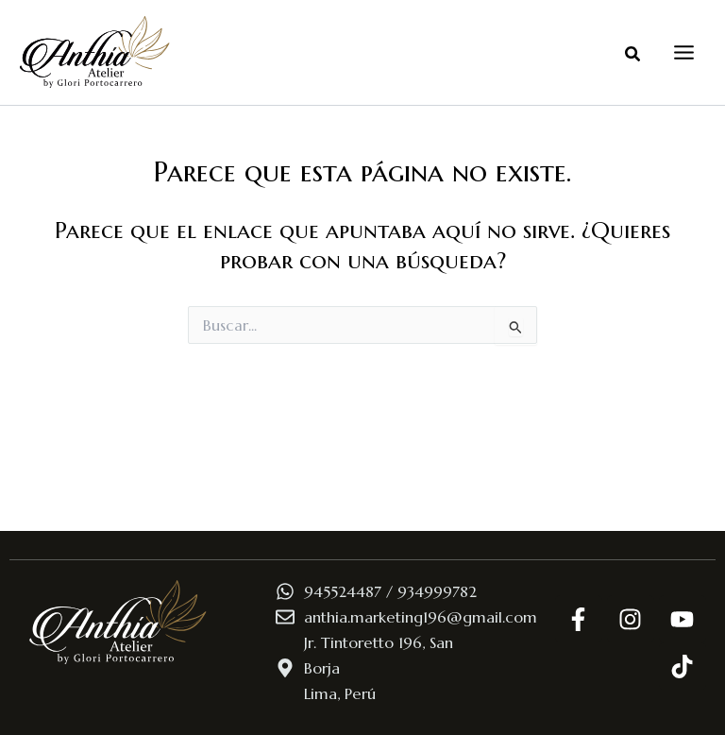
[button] (633, 55)
